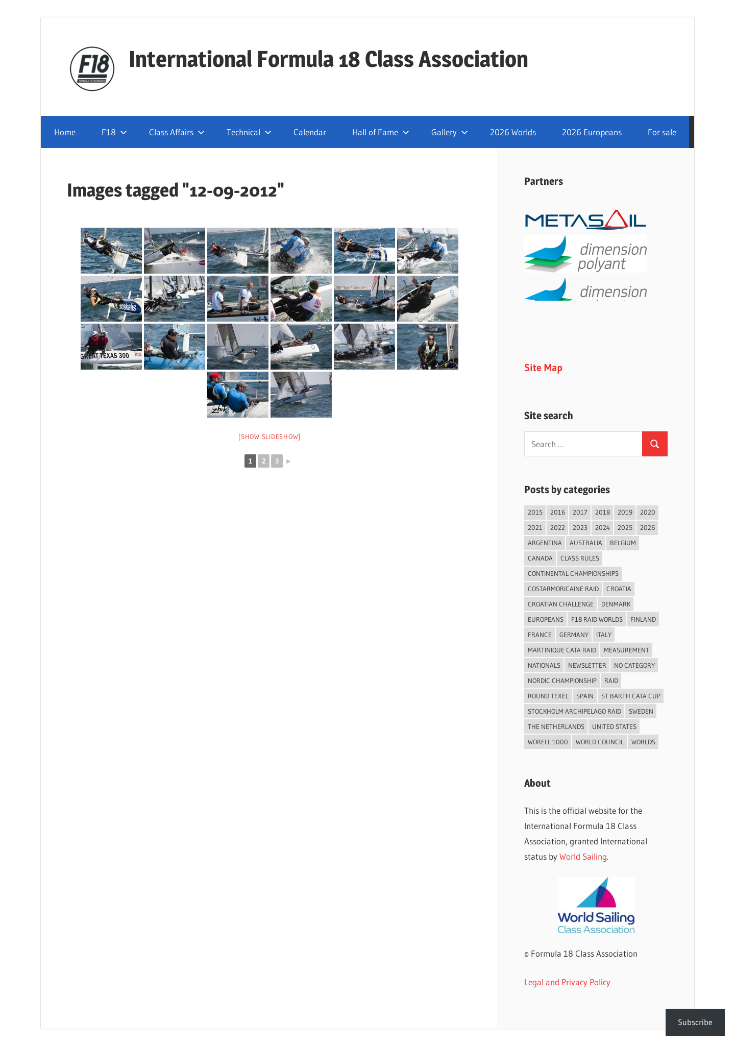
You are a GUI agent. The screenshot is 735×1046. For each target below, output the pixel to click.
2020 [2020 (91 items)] (647, 512)
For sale (662, 132)
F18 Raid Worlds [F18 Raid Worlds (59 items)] (597, 619)
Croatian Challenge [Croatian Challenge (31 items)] (561, 604)
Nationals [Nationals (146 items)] (544, 665)
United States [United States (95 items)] (614, 726)
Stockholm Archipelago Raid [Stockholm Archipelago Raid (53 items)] (574, 711)
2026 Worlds (513, 132)
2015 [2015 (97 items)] (535, 512)
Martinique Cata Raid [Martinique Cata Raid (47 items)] (562, 650)
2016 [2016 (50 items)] (557, 512)
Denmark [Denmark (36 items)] (615, 604)
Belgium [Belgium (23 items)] (623, 543)
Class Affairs (177, 132)
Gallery (449, 132)
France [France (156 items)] (540, 634)
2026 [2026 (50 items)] (647, 527)
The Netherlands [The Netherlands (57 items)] (556, 726)
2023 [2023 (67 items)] (580, 527)
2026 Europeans (592, 132)
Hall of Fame (380, 132)
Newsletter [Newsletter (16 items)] (587, 665)
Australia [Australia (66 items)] (586, 543)
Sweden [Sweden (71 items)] (641, 711)
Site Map (543, 367)
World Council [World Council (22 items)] (600, 742)
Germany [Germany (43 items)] (574, 634)
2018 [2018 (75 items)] (602, 512)
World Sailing (583, 856)
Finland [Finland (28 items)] (643, 619)
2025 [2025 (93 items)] (625, 527)
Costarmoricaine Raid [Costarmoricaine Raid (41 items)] (563, 589)
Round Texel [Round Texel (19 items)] (548, 696)
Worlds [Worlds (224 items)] (643, 742)
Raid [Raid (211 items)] (611, 680)
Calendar (309, 132)
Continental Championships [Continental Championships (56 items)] (573, 573)
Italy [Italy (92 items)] (603, 634)
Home (65, 132)
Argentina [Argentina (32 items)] (545, 543)
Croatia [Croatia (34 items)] (618, 589)
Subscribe (695, 1022)
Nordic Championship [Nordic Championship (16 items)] (562, 680)
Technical (249, 132)
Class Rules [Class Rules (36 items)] (579, 558)
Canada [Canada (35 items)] (540, 558)
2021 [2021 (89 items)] (535, 527)
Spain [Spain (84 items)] (585, 696)
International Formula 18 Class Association (328, 58)
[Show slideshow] (269, 436)
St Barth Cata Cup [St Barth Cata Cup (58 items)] (630, 696)
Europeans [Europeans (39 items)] (546, 619)
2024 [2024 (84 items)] (602, 527)
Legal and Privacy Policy (567, 982)
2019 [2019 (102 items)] (625, 512)
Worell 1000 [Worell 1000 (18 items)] (548, 742)
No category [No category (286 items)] (634, 665)
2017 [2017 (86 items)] (580, 512)
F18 (114, 132)
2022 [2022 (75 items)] (557, 527)
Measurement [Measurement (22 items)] (626, 650)
